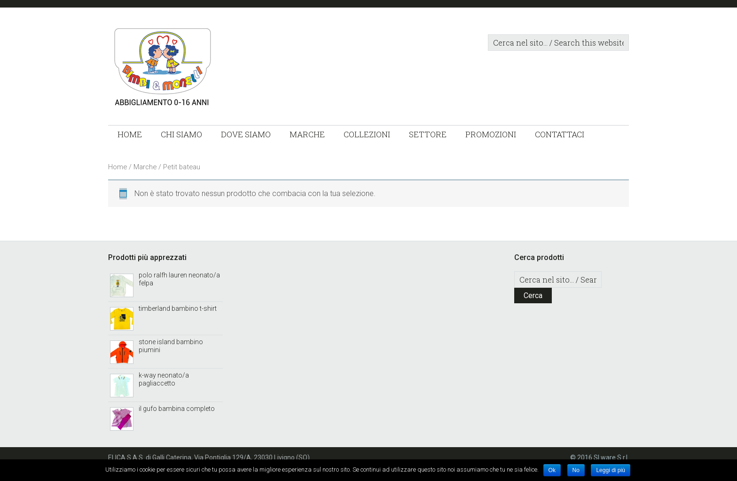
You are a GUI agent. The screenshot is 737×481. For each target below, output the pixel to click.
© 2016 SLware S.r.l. (599, 457)
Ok (552, 470)
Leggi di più (610, 470)
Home (117, 167)
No (576, 470)
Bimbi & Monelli (202, 68)
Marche (145, 167)
